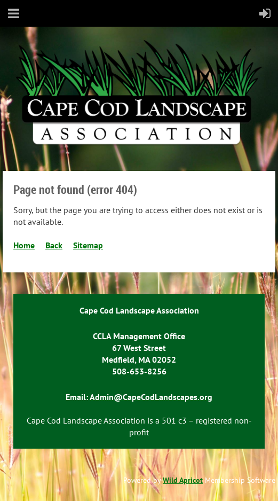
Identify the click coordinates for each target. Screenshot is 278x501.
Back (53, 245)
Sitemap (88, 245)
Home (24, 245)
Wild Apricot (183, 480)
